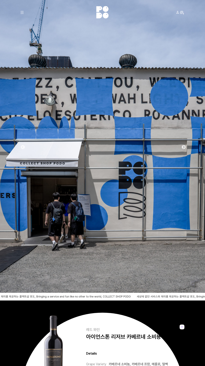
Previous (22, 146)
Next (182, 146)
